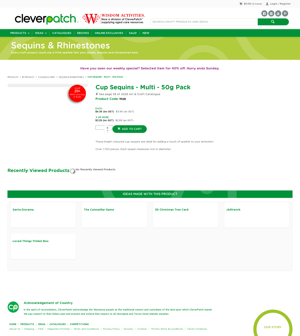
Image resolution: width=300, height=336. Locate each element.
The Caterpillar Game (99, 209)
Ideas (39, 33)
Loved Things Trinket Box (31, 241)
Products (18, 33)
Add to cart (131, 129)
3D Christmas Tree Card (171, 209)
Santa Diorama (23, 209)
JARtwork (233, 209)
